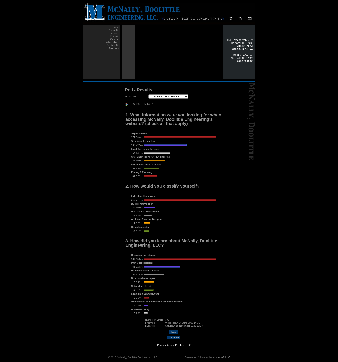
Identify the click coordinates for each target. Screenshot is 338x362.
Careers (114, 39)
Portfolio (114, 36)
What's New (112, 42)
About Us (114, 30)
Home (116, 27)
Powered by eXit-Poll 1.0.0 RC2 (174, 345)
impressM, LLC (221, 357)
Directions (113, 48)
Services (114, 33)
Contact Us (113, 45)
